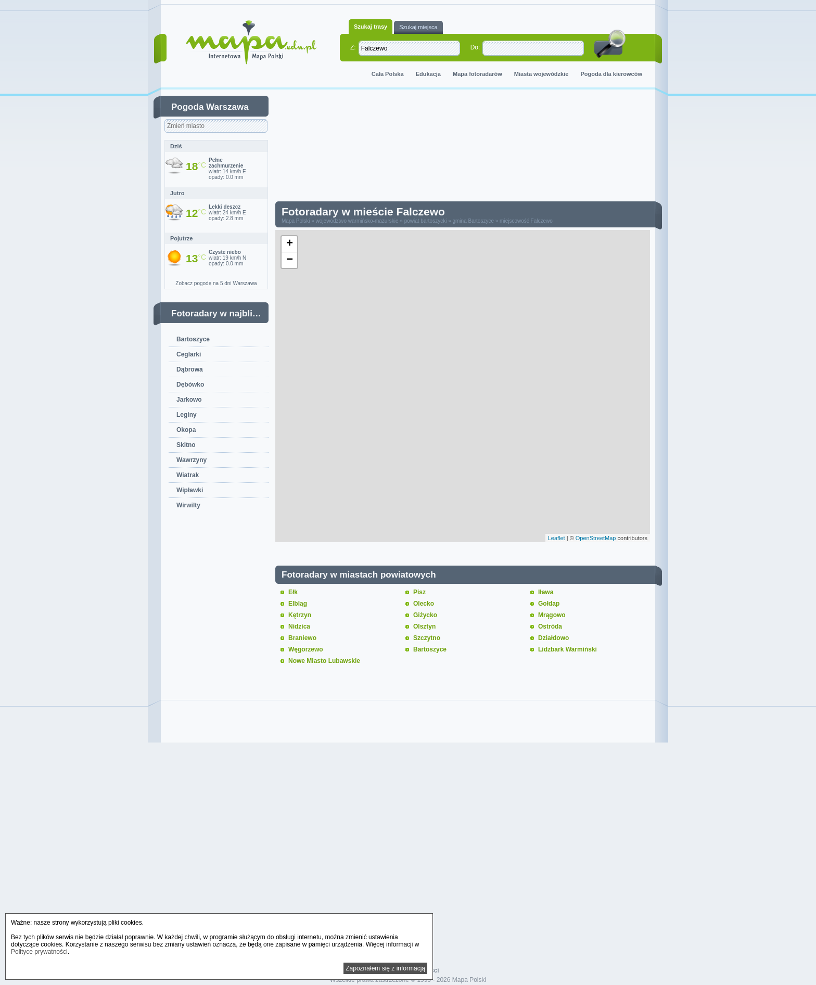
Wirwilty (188, 505)
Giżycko (425, 615)
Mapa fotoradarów (477, 74)
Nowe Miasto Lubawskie (324, 660)
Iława (545, 592)
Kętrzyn (299, 615)
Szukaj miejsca (418, 27)
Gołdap (548, 603)
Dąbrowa (189, 369)
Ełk (293, 592)
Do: (475, 47)
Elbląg (297, 603)
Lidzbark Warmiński (567, 649)
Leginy (186, 414)
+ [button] (289, 244)
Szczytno (426, 638)
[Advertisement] (470, 148)
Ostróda (550, 626)
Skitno (186, 445)
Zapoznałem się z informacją (385, 968)
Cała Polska (388, 74)
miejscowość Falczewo (526, 221)
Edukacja (428, 74)
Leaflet (556, 538)
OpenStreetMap (596, 538)
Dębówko (190, 384)
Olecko (423, 603)
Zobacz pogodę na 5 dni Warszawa (216, 283)
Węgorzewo (305, 649)
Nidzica (299, 626)
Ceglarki (188, 354)
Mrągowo (552, 615)
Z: (353, 47)
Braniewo (302, 638)
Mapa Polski (296, 221)
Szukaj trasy (370, 26)
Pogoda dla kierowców (611, 74)
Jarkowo (189, 399)
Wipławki (189, 490)
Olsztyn (424, 626)
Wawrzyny (191, 460)
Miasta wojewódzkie (541, 74)
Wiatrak (187, 475)
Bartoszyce (193, 339)
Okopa (186, 429)
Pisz (419, 592)
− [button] (289, 260)
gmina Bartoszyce (472, 221)
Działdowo (553, 638)
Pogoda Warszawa (210, 107)
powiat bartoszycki (425, 221)
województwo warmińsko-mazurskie (357, 221)
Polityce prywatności (39, 951)
